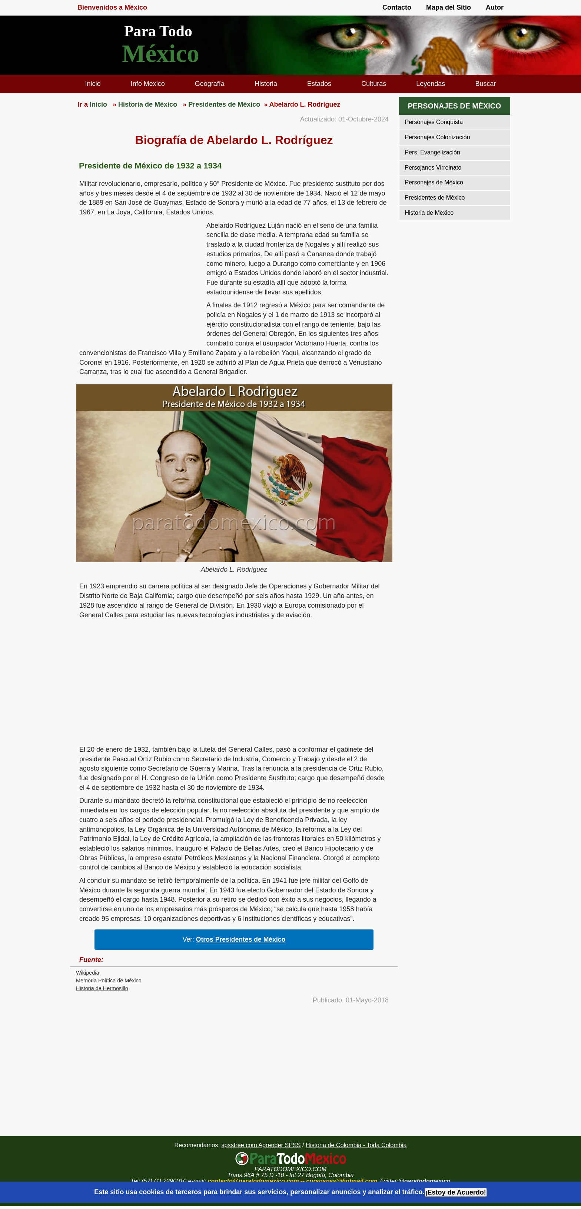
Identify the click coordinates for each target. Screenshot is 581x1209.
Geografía (210, 83)
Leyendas (430, 83)
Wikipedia (87, 973)
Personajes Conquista (434, 122)
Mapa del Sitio (448, 7)
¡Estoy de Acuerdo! (455, 1192)
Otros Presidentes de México (241, 939)
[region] (138, 278)
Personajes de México (434, 182)
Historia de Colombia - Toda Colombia (356, 1145)
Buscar (485, 83)
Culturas (373, 83)
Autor (495, 7)
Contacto (396, 7)
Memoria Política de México (109, 980)
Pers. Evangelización (432, 152)
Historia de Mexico (429, 213)
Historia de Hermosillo (102, 988)
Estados (319, 83)
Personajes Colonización (437, 137)
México (160, 53)
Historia (266, 83)
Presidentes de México (435, 197)
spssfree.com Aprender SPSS (261, 1145)
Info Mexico (148, 83)
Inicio (93, 83)
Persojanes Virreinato (433, 167)
